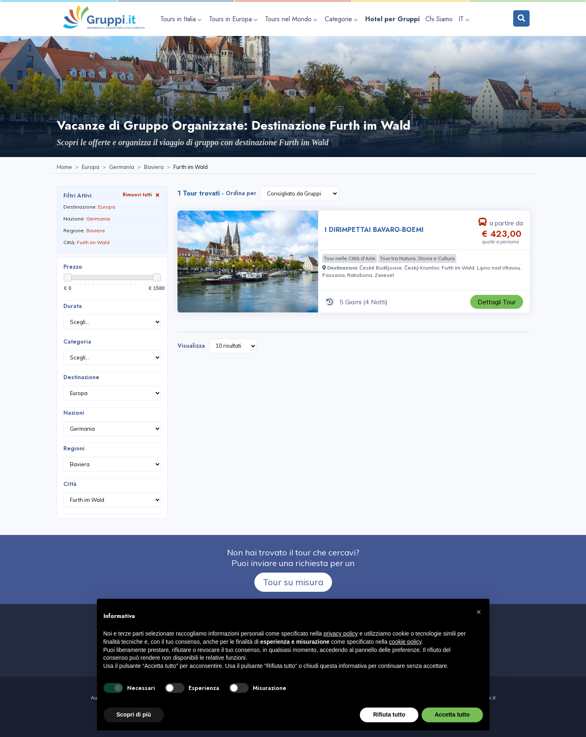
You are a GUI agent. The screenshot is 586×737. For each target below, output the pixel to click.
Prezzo (72, 267)
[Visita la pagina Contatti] (354, 663)
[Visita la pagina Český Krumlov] (421, 268)
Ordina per (241, 193)
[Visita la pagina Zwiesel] (384, 275)
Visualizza (191, 346)
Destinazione (81, 377)
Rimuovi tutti (142, 194)
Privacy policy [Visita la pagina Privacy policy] (275, 715)
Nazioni (73, 413)
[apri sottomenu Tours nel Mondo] (292, 19)
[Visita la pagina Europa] (90, 167)
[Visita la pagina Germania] (121, 167)
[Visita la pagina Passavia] (333, 275)
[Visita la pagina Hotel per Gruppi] (392, 19)
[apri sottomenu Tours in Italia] (181, 19)
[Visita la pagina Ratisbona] (359, 275)
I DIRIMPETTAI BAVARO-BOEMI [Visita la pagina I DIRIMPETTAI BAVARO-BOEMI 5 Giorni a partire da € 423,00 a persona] (374, 229)
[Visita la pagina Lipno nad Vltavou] (498, 268)
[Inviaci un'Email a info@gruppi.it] (313, 663)
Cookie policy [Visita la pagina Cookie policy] (311, 715)
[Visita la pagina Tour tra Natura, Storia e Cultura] (417, 258)
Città (69, 484)
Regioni (74, 448)
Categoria (77, 341)
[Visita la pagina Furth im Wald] (458, 268)
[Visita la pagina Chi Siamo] (439, 19)
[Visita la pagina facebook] (337, 663)
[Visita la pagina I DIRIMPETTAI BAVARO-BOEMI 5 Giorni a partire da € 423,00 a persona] (247, 262)
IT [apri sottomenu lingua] (463, 19)
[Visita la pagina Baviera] (154, 167)
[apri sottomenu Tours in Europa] (234, 19)
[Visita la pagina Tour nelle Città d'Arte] (349, 258)
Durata (72, 306)
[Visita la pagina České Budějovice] (380, 268)
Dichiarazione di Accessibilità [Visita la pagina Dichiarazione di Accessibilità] (293, 724)
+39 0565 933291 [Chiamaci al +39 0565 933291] (254, 663)
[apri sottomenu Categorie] (342, 19)
